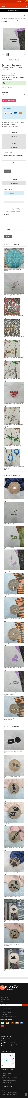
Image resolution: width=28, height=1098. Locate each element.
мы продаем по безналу (8, 124)
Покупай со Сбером (6, 1082)
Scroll (26, 1094)
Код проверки (7, 229)
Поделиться (12, 122)
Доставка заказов (6, 1075)
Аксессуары (14, 140)
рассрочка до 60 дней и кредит (10, 126)
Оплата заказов (5, 1071)
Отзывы (14, 179)
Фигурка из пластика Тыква (10, 499)
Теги (14, 162)
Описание (14, 132)
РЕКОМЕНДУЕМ (14, 147)
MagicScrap (12, 73)
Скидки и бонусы (5, 999)
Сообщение (6, 214)
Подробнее (14, 136)
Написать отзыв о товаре (8, 75)
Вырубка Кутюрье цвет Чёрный (11, 800)
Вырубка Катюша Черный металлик (12, 776)
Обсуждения (14, 183)
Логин (5, 199)
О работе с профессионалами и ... (10, 1092)
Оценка (5, 210)
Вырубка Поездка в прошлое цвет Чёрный (13, 823)
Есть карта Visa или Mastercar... (9, 1077)
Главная (3, 18)
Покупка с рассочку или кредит (9, 1080)
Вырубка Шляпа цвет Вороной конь (12, 896)
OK (23, 1004)
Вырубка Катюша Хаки (9, 547)
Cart (25, 1)
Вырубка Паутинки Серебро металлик (12, 594)
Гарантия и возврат (6, 1073)
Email (5, 204)
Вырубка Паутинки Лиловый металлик (12, 571)
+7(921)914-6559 (12, 1042)
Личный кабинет (4, 997)
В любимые (20, 122)
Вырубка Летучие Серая (9, 523)
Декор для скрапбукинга (11, 18)
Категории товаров (14, 10)
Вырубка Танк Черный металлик (11, 920)
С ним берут (14, 143)
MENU (3, 6)
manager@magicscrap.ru (12, 1044)
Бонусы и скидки (6, 1089)
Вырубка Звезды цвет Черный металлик (13, 872)
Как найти (3, 995)
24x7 (12, 1045)
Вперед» (17, 59)
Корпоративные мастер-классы (9, 1094)
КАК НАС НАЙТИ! (6, 1078)
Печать (4, 122)
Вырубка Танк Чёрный (9, 969)
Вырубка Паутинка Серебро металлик (12, 643)
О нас (2, 992)
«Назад (10, 59)
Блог (2, 1001)
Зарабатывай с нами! (7, 1090)
